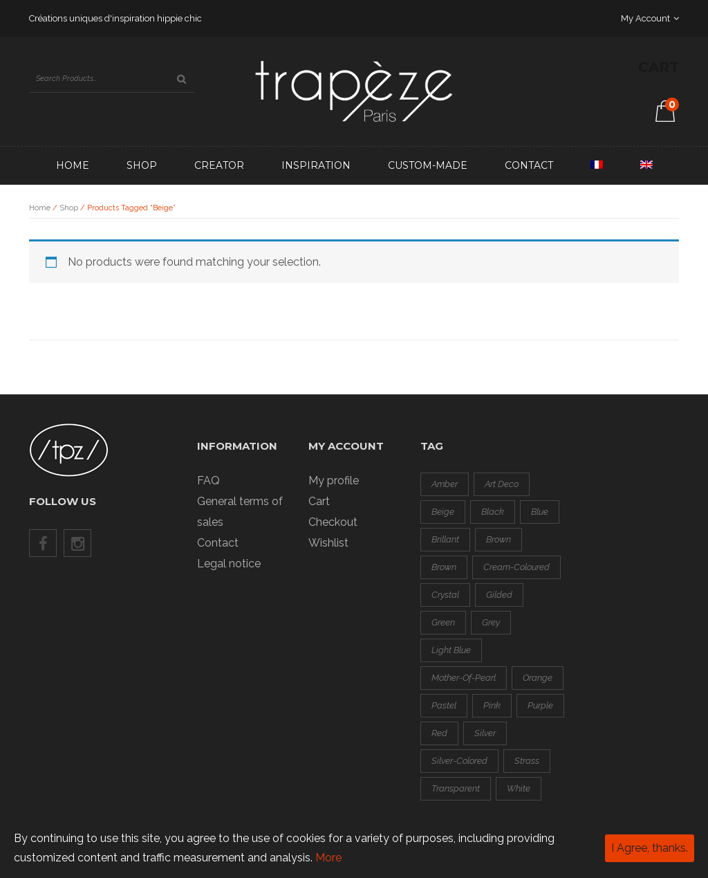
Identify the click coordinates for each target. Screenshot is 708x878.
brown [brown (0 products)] (498, 539)
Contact (529, 165)
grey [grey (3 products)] (491, 622)
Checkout (332, 522)
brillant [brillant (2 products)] (445, 539)
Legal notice (229, 563)
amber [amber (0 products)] (444, 484)
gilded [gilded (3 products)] (499, 594)
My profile (333, 480)
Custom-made (427, 165)
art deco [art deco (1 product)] (502, 484)
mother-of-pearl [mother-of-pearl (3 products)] (463, 678)
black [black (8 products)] (492, 511)
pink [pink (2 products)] (492, 705)
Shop (142, 165)
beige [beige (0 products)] (442, 511)
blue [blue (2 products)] (539, 511)
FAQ (208, 480)
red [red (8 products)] (439, 733)
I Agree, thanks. (649, 847)
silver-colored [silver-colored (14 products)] (459, 761)
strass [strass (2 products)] (526, 761)
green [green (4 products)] (443, 622)
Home (72, 165)
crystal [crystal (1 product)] (445, 594)
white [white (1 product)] (518, 788)
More (328, 857)
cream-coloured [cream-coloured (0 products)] (516, 567)
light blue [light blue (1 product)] (451, 650)
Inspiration (316, 165)
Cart (319, 501)
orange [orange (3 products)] (537, 678)
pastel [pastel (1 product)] (443, 705)
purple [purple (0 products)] (540, 705)
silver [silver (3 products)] (485, 733)
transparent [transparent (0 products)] (455, 788)
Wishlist (328, 542)
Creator (219, 165)
